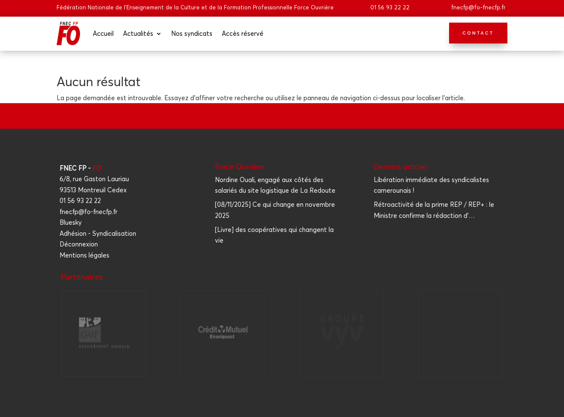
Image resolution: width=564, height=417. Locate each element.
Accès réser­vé (242, 33)
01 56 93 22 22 (389, 7)
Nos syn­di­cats (191, 33)
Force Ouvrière (239, 166)
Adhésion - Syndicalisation (98, 233)
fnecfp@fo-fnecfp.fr (478, 7)
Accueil (103, 33)
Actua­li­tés (138, 33)
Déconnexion (79, 244)
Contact (478, 33)
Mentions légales (84, 255)
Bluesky (71, 222)
